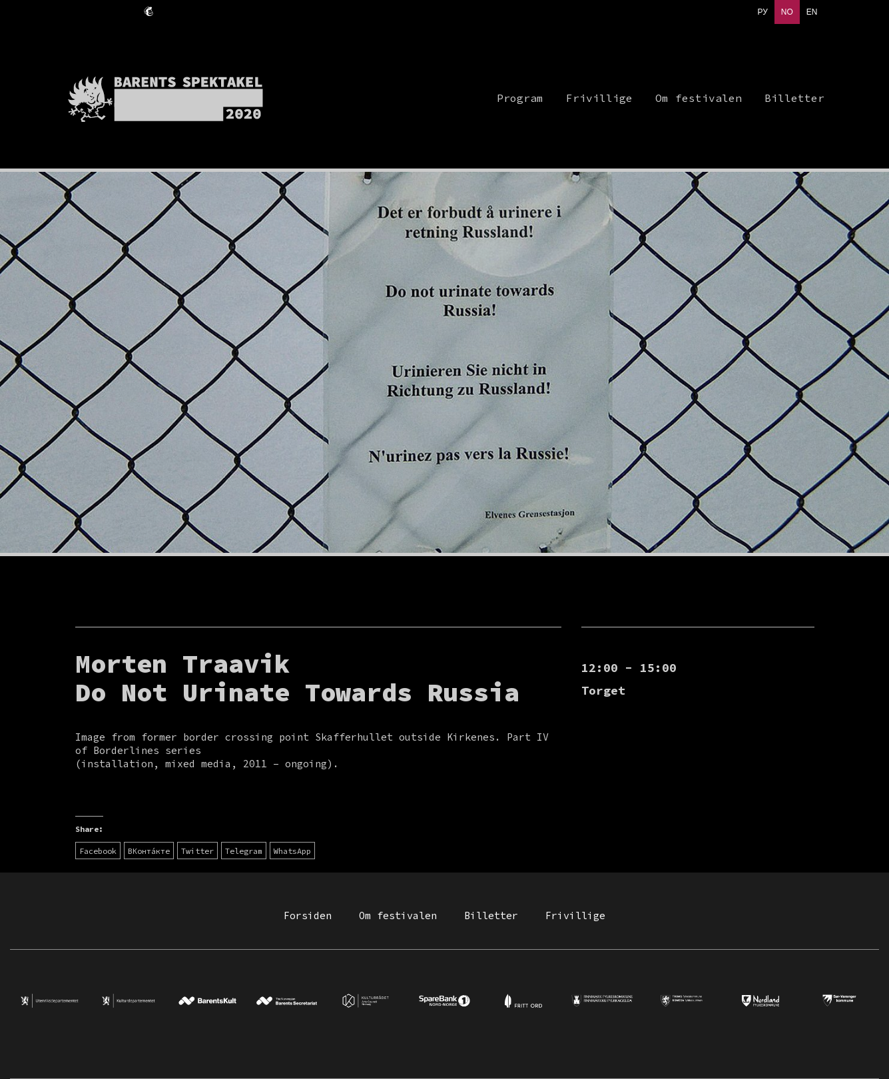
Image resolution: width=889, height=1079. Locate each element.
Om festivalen (398, 915)
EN (812, 12)
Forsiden (308, 915)
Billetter (491, 915)
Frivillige (575, 915)
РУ (762, 12)
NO (787, 12)
